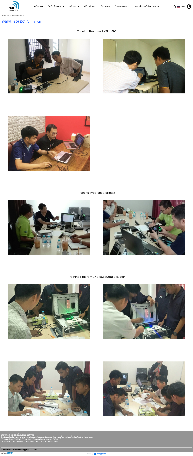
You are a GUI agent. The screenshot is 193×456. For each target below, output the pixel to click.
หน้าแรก (5, 16)
